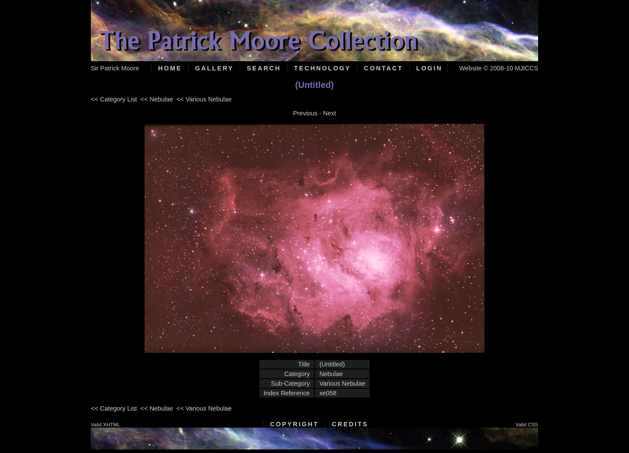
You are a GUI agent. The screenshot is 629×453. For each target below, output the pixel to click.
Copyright (294, 424)
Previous (305, 113)
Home (170, 68)
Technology (322, 68)
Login (429, 68)
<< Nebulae (157, 99)
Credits (350, 424)
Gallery (214, 68)
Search (264, 68)
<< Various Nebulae (204, 99)
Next (329, 113)
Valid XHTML (105, 424)
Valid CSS (526, 424)
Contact (383, 68)
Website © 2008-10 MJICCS (498, 68)
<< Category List (114, 99)
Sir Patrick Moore (115, 68)
